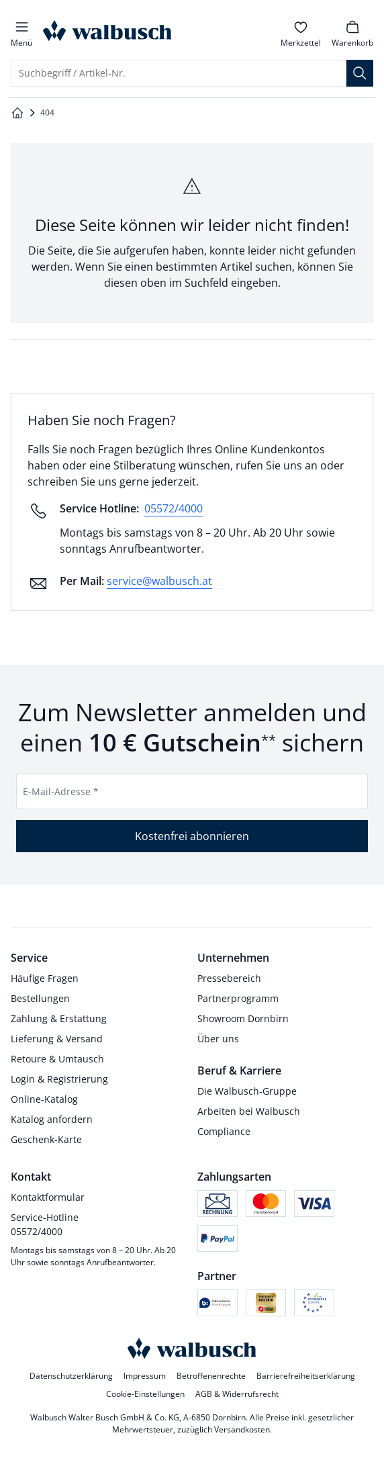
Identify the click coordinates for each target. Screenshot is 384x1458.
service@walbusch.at (159, 581)
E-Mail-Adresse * (61, 791)
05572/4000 (173, 508)
